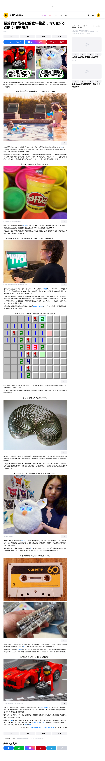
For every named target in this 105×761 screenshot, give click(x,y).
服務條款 (98, 26)
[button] (75, 54)
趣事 (11, 720)
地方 (73, 89)
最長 (20, 649)
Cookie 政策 (91, 26)
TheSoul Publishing (84, 30)
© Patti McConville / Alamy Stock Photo (13, 221)
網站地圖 (74, 27)
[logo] (13, 15)
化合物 (25, 225)
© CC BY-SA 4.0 (27, 381)
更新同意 (80, 27)
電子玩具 (24, 540)
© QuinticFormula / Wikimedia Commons (13, 381)
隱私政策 (80, 26)
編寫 (45, 289)
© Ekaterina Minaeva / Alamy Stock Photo (13, 703)
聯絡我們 (74, 26)
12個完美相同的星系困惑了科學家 (85, 57)
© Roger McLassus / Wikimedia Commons (13, 452)
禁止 (31, 548)
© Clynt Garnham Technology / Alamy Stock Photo (15, 284)
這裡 (34, 722)
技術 (24, 646)
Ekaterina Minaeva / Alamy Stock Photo (42, 727)
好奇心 (74, 60)
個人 (44, 15)
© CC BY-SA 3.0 (27, 452)
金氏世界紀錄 (43, 707)
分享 (61, 147)
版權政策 (85, 26)
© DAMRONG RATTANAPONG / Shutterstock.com (15, 640)
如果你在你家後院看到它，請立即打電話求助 (86, 85)
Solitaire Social (38, 306)
